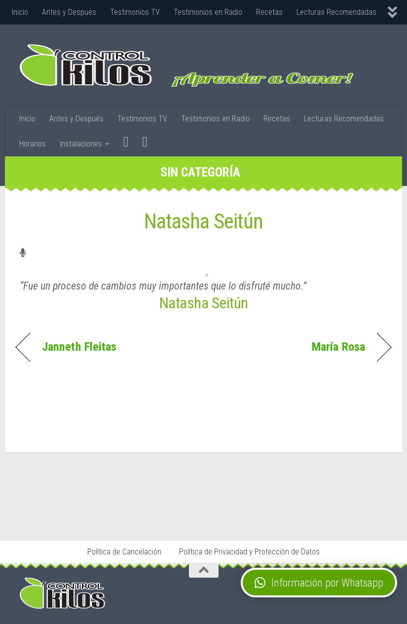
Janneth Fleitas (79, 347)
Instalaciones (81, 143)
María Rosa (338, 347)
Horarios (32, 143)
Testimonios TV (135, 12)
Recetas (269, 12)
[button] (319, 582)
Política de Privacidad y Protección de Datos (249, 551)
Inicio (20, 12)
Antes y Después (69, 12)
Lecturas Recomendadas (336, 12)
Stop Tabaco (114, 512)
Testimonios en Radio (208, 12)
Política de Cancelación (124, 551)
